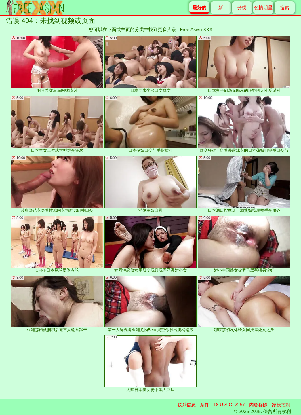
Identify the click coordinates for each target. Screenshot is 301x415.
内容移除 (258, 404)
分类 (242, 7)
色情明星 (263, 7)
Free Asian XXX (196, 29)
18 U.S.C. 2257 (229, 404)
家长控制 (281, 404)
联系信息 (186, 404)
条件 (204, 404)
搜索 (284, 7)
